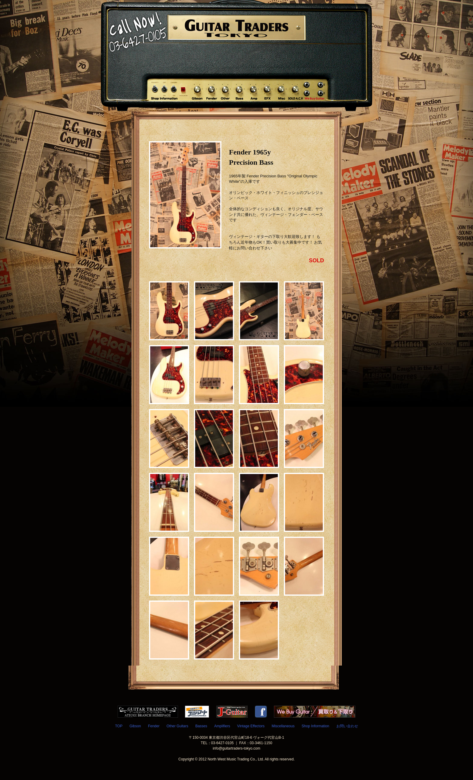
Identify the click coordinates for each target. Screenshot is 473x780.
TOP (118, 726)
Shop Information (315, 726)
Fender (154, 726)
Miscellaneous (282, 726)
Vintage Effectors (251, 726)
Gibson (135, 726)
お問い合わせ (347, 726)
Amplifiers (222, 726)
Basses (201, 726)
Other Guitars (177, 726)
